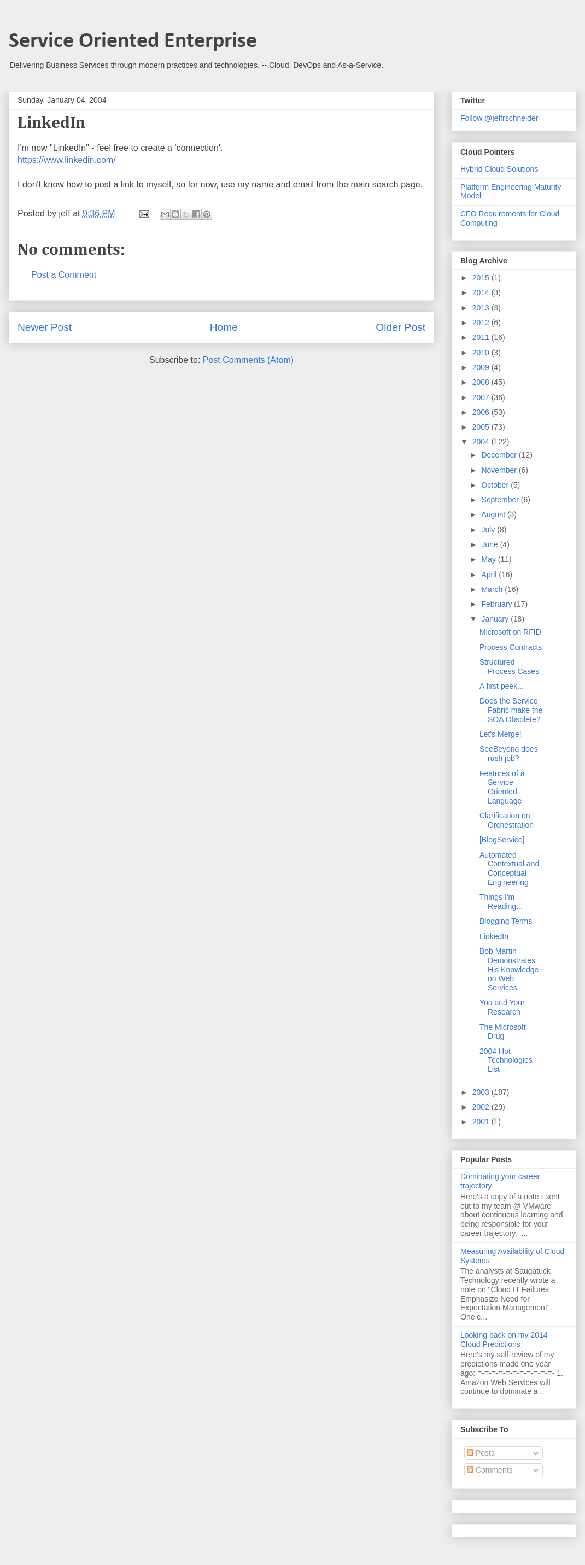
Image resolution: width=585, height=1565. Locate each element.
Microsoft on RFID (510, 632)
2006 (482, 412)
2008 (482, 382)
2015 (482, 277)
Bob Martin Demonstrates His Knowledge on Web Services (509, 969)
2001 (482, 1121)
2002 (482, 1107)
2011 (482, 337)
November (499, 470)
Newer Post (44, 327)
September (500, 499)
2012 (482, 322)
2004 (482, 441)
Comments (490, 1470)
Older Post (400, 327)
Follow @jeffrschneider (499, 118)
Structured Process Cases (509, 667)
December (499, 454)
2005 (482, 427)
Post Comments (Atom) (248, 360)
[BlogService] (501, 839)
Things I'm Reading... (501, 902)
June (490, 544)
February (497, 604)
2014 (482, 292)
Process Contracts (510, 647)
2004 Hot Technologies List (506, 1060)
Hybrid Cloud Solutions (499, 169)
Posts (481, 1453)
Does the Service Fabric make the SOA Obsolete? (510, 710)
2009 (482, 367)
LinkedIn (493, 936)
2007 (482, 397)
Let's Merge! (500, 734)
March (493, 589)
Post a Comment (63, 274)
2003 (482, 1092)
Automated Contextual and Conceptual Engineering (509, 869)
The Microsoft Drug (502, 1032)
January (496, 618)
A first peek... (501, 686)
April (490, 574)
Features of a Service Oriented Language (502, 787)
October (496, 484)
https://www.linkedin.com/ (66, 160)
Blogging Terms (505, 921)
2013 (482, 307)
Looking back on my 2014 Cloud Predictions (504, 1339)
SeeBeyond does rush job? (508, 754)
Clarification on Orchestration (506, 820)
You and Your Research (502, 1007)
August (494, 514)
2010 (482, 352)
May (489, 559)
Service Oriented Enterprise (133, 41)
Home (224, 327)
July (489, 529)
